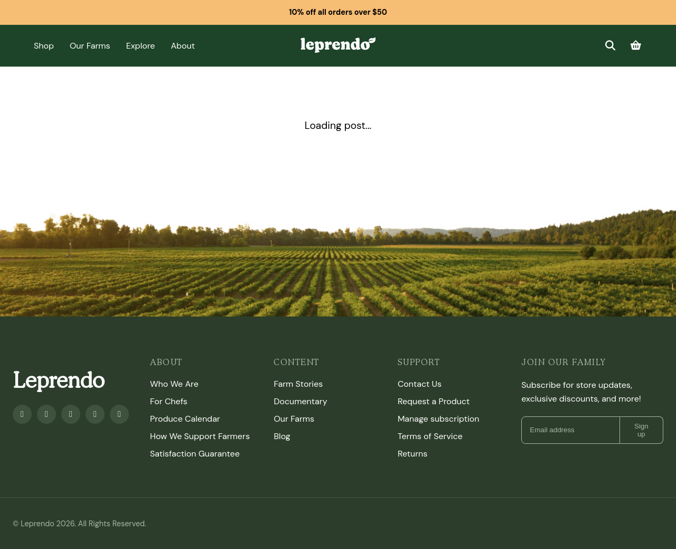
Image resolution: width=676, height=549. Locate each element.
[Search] (610, 45)
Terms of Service (430, 436)
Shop (44, 45)
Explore (140, 45)
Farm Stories (298, 383)
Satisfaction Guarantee (195, 453)
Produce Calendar (185, 418)
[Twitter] (95, 414)
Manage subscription (439, 418)
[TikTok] (119, 414)
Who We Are (174, 383)
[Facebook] (22, 414)
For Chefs (168, 401)
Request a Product (434, 401)
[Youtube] (46, 414)
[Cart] (636, 45)
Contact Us (420, 383)
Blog (282, 436)
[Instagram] (70, 414)
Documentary (300, 401)
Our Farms (90, 45)
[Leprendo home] (338, 44)
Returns (412, 453)
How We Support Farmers (200, 436)
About (183, 45)
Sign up (641, 430)
